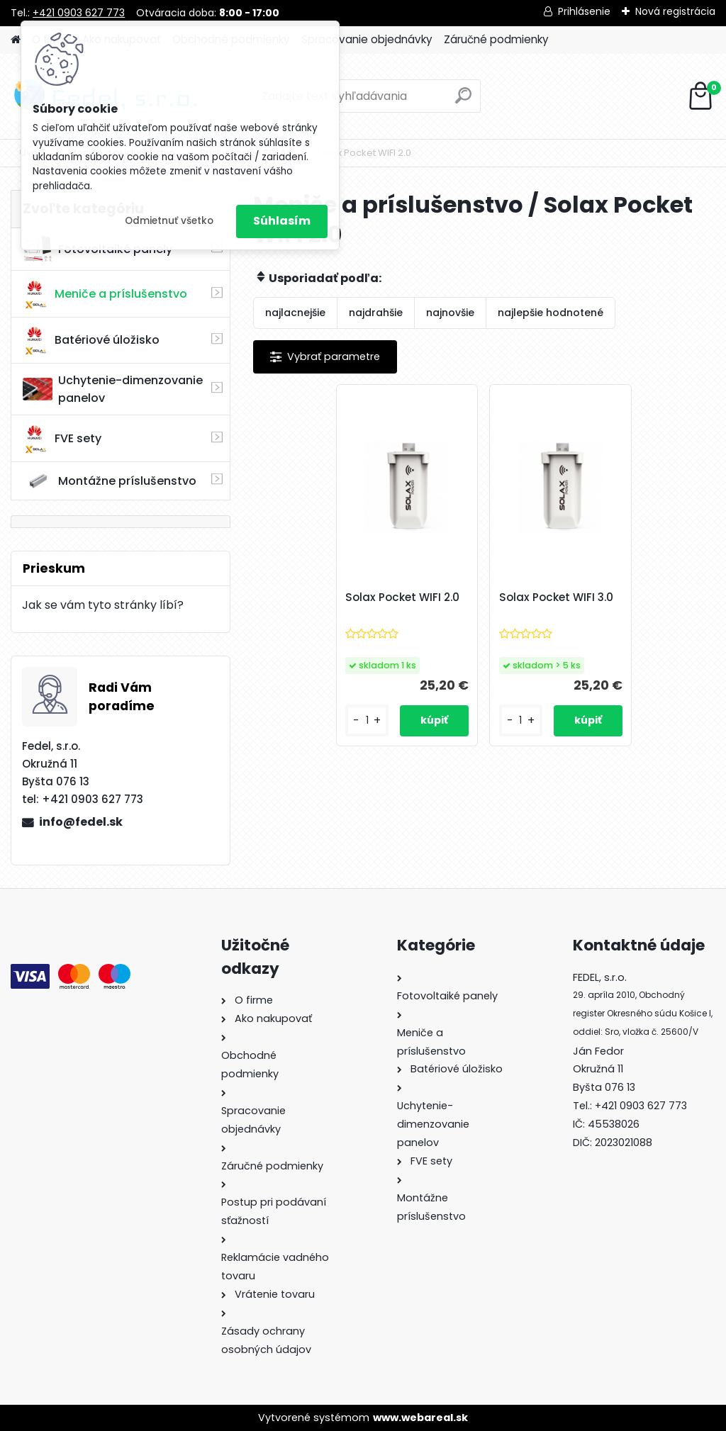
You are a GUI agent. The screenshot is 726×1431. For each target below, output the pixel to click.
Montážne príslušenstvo (109, 481)
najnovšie (450, 312)
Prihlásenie (584, 11)
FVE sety (62, 439)
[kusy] (366, 720)
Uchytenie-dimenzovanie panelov (113, 389)
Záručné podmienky (496, 39)
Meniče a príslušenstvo (105, 294)
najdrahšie (376, 312)
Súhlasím (282, 221)
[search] (463, 101)
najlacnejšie (295, 312)
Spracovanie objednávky (366, 39)
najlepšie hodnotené (550, 312)
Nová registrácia (675, 11)
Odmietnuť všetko (169, 221)
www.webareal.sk (420, 1417)
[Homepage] (16, 40)
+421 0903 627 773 (79, 13)
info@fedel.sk (81, 822)
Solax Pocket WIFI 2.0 (402, 597)
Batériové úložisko (91, 340)
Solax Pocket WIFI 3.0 (556, 597)
